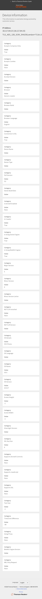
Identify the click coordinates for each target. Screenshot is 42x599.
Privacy (21, 592)
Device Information (22, 589)
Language (15, 582)
